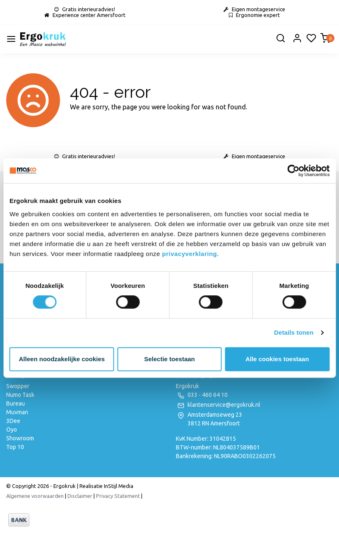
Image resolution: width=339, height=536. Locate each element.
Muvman (17, 412)
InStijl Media (118, 486)
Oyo (11, 429)
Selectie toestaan (169, 358)
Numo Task (20, 394)
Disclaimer (79, 496)
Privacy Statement (118, 496)
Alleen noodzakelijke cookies (62, 358)
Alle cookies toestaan (277, 358)
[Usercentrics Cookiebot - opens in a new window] (293, 170)
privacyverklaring (189, 253)
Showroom (20, 438)
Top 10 (15, 447)
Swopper (17, 386)
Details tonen (293, 332)
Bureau (15, 403)
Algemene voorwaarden (35, 496)
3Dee (13, 421)
